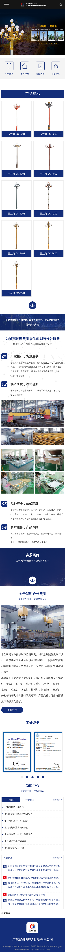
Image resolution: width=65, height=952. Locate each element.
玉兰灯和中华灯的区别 (15, 841)
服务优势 (56, 74)
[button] (22, 777)
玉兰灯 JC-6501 (16, 293)
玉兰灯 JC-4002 (48, 173)
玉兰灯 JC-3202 (48, 134)
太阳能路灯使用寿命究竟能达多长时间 (26, 895)
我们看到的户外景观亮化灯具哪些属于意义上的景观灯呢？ (34, 878)
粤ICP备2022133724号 (40, 949)
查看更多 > (57, 800)
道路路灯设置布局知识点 (16, 827)
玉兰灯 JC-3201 (16, 134)
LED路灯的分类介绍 (14, 807)
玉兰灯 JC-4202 (48, 213)
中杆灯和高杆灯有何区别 (16, 820)
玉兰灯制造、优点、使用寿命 (18, 834)
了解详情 (12, 709)
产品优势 (9, 74)
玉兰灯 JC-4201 (16, 213)
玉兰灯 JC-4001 (16, 173)
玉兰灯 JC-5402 (48, 253)
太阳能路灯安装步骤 (14, 848)
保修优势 (40, 74)
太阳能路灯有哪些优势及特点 (18, 814)
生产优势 (24, 74)
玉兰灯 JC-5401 (16, 253)
